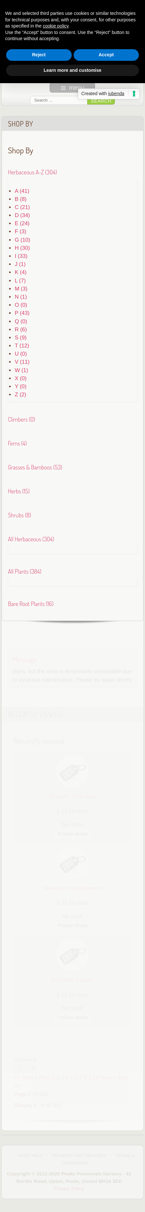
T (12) (22, 345)
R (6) (21, 329)
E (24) (22, 223)
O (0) (21, 305)
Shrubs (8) (19, 514)
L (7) (20, 280)
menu (73, 87)
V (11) (22, 361)
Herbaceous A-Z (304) (32, 171)
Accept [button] (106, 54)
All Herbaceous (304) (31, 538)
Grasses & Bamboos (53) (35, 466)
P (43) (22, 313)
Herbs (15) (19, 490)
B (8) (20, 198)
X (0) (20, 378)
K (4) (20, 272)
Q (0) (21, 321)
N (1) (21, 296)
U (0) (21, 353)
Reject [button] (39, 54)
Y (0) (20, 386)
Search (101, 101)
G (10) (22, 239)
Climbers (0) (21, 419)
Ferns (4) (17, 442)
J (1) (20, 264)
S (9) (20, 337)
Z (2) (20, 394)
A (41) (22, 190)
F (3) (20, 231)
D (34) (22, 215)
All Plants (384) (24, 570)
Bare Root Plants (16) (30, 603)
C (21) (22, 207)
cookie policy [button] (55, 25)
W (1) (21, 370)
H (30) (22, 247)
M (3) (21, 288)
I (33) (21, 256)
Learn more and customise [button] (72, 70)
